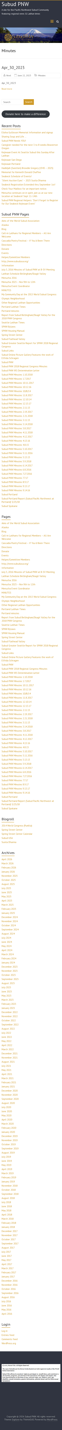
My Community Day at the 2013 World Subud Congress (29, 294)
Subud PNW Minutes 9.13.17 (16, 486)
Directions (7, 244)
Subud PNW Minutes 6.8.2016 (16, 469)
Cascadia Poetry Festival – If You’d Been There (26, 240)
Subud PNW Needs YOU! (14, 140)
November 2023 (10, 970)
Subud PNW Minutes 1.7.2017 (16, 378)
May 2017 (6, 1260)
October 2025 (9, 879)
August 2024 (8, 933)
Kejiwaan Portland (11, 163)
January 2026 (8, 871)
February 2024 (9, 958)
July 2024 (6, 937)
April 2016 (7, 1313)
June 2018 (7, 1206)
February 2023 (9, 1003)
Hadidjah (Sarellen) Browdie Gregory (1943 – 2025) (27, 168)
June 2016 (7, 1305)
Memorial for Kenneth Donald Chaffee (21, 172)
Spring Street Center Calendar (17, 833)
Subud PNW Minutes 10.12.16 (16, 387)
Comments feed (10, 1339)
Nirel (8, 75)
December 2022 (10, 1012)
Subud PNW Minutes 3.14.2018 (17, 424)
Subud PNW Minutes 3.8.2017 (16, 428)
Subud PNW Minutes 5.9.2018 (16, 461)
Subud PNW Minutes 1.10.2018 (17, 374)
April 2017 (7, 1264)
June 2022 (7, 1036)
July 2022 (6, 1032)
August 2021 (8, 1061)
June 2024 (7, 941)
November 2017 (10, 1235)
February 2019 (9, 1177)
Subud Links (8, 350)
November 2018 (10, 1185)
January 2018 (8, 1227)
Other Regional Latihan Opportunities (21, 302)
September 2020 (10, 1098)
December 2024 (10, 917)
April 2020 (7, 1119)
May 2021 (6, 1070)
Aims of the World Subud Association (20, 220)
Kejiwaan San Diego (12, 159)
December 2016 (10, 1280)
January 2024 (8, 962)
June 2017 (7, 1255)
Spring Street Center (12, 334)
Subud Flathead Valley (13, 339)
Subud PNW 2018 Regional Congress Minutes (24, 366)
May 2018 (6, 1210)
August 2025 (8, 884)
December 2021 (10, 1053)
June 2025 (7, 892)
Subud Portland (9, 494)
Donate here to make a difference (25, 114)
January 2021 (8, 1086)
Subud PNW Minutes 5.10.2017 (17, 449)
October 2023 (9, 974)
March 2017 (8, 1268)
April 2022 (7, 1045)
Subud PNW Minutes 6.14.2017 (17, 465)
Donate (5, 248)
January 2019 (8, 1181)
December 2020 (10, 1090)
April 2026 (7, 859)
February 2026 (9, 867)
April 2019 (7, 1169)
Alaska (5, 224)
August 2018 (8, 1198)
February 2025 (9, 908)
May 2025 (6, 896)
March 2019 (8, 1173)
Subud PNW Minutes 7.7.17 (15, 477)
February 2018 (9, 1222)
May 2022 (6, 1041)
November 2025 (10, 875)
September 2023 (10, 979)
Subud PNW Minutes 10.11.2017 (18, 382)
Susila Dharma (9, 842)
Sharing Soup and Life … (14, 136)
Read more (7, 88)
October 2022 (9, 1020)
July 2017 (6, 1251)
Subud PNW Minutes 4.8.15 (15, 444)
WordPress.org (9, 1343)
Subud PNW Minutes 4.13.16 (16, 440)
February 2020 (9, 1127)
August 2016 (8, 1297)
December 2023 (10, 966)
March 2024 (8, 954)
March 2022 (8, 1049)
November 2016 (10, 1284)
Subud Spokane (9, 506)
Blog (4, 229)
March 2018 (8, 1218)
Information (8, 265)
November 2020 (10, 1094)
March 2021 (8, 1078)
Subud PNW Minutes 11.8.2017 (17, 395)
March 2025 (8, 904)
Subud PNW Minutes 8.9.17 (15, 482)
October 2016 (9, 1288)
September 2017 (10, 1243)
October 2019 (9, 1144)
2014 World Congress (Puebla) (17, 825)
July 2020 (6, 1107)
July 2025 (6, 888)
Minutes (42, 75)
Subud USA (7, 838)
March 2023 (8, 999)
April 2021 (7, 1074)
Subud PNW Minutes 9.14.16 (16, 490)
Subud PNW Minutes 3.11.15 (16, 420)
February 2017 (9, 1272)
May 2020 (6, 1115)
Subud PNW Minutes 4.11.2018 (17, 432)
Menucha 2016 (9, 277)
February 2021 (9, 1082)
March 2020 (8, 1123)
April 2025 (7, 900)
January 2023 (8, 1008)
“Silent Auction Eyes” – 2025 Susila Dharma (24, 180)
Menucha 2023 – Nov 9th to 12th (18, 281)
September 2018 (10, 1193)
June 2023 (7, 991)
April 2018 (7, 1214)
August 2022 (8, 1028)
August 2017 (8, 1247)
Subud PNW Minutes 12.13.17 (16, 403)
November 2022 (10, 1016)
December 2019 (10, 1136)
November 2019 (10, 1140)
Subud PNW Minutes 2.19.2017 (17, 411)
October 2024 (9, 925)
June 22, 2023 (24, 75)
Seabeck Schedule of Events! (17, 176)
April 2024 (7, 950)
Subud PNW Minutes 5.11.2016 (17, 453)
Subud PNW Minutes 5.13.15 (16, 457)
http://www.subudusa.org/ (15, 261)
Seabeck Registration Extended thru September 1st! (28, 184)
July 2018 (6, 1202)
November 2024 (10, 921)
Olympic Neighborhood (13, 298)
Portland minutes (10, 310)
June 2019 (7, 1160)
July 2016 (6, 1301)
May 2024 (6, 946)
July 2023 (6, 987)
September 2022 (10, 1024)
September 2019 (10, 1148)
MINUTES (6, 290)
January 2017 (8, 1276)
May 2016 (6, 1309)
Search (28, 101)
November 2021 (10, 1057)
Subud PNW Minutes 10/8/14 (16, 391)
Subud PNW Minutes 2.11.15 (16, 407)
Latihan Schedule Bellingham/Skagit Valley (24, 273)
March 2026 (8, 863)
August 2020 (8, 1103)
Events (5, 253)
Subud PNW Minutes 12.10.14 (16, 399)
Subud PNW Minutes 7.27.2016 (17, 473)
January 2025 (8, 913)
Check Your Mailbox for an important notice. (24, 188)
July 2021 (6, 1065)
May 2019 (6, 1165)
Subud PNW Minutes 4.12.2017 (17, 436)
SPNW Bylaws (8, 326)
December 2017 (10, 1231)
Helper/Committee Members (16, 257)
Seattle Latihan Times (13, 322)
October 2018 (9, 1189)
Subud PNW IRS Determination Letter (20, 370)
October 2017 (9, 1239)
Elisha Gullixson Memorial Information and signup (27, 132)
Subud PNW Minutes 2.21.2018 (17, 415)
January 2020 (8, 1131)
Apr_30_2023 (13, 67)
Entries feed (8, 1335)
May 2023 (6, 995)
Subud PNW (15, 3)
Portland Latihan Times (14, 306)
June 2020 (7, 1111)
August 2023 (8, 983)
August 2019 (8, 1152)
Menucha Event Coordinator (16, 286)
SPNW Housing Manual (13, 330)
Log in (5, 1330)
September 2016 (10, 1293)
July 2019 (6, 1156)
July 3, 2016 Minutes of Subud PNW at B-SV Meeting (28, 269)
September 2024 (10, 929)
